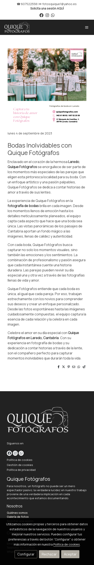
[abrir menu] (87, 27)
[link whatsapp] (53, 15)
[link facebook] (41, 15)
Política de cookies (19, 460)
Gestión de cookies (20, 465)
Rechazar (49, 554)
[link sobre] (47, 420)
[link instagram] (47, 15)
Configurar (26, 554)
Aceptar (70, 554)
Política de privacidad (21, 470)
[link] (17, 27)
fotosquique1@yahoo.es (59, 4)
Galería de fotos (18, 517)
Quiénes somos (17, 513)
